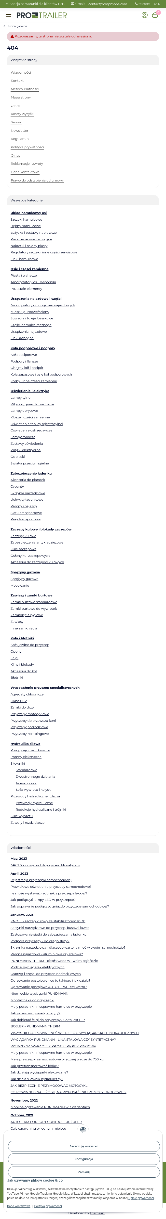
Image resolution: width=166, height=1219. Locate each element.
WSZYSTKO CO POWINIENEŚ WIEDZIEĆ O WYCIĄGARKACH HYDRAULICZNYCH (75, 1033)
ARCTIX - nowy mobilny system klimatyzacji (45, 865)
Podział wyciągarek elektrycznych (38, 967)
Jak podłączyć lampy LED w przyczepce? (43, 900)
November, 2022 (24, 1100)
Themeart (97, 1213)
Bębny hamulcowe (26, 226)
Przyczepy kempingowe (30, 734)
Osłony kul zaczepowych (30, 556)
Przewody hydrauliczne (34, 803)
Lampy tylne (20, 397)
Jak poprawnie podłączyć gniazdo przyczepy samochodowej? (60, 906)
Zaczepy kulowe (23, 536)
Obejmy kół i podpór (27, 368)
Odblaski (18, 457)
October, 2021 (22, 1115)
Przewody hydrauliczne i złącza (35, 796)
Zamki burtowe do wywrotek (34, 608)
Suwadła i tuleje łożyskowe (32, 318)
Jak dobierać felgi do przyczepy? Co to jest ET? (48, 1020)
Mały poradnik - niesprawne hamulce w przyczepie (51, 1006)
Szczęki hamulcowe (26, 219)
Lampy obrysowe (24, 410)
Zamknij (84, 1172)
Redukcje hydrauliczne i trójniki (41, 809)
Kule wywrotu (22, 816)
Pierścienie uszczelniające (31, 239)
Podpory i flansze (24, 361)
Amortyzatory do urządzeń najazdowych (43, 305)
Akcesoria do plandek (28, 480)
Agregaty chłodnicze (27, 694)
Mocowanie (20, 585)
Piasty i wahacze (24, 275)
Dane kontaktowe (18, 1206)
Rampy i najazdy (24, 506)
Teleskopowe (26, 783)
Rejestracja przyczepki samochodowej (41, 880)
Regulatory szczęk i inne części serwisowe (44, 252)
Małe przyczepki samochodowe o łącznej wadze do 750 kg (57, 1059)
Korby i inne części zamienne (34, 381)
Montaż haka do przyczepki (32, 1000)
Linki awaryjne (22, 338)
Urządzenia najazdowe (29, 331)
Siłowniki (18, 763)
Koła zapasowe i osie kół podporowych (41, 374)
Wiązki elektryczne (26, 450)
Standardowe (26, 770)
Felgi (14, 658)
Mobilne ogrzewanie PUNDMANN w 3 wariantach (50, 1107)
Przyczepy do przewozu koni (33, 721)
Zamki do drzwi (23, 707)
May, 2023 (19, 858)
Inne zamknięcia (24, 628)
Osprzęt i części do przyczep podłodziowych (46, 974)
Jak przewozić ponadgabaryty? (35, 1013)
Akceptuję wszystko (83, 1146)
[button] (144, 15)
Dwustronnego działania (35, 776)
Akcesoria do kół (24, 671)
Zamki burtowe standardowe (34, 602)
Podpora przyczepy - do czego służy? (40, 941)
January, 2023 (22, 915)
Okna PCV (19, 701)
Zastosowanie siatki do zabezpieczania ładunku (48, 934)
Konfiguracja (84, 1159)
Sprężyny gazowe (24, 579)
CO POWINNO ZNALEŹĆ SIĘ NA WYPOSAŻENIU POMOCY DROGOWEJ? (68, 1092)
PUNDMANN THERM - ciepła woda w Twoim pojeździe (54, 961)
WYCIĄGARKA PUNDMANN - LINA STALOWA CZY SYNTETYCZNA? (63, 1039)
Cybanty (17, 486)
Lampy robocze (23, 437)
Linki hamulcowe (24, 259)
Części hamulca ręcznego (31, 325)
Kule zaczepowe (23, 549)
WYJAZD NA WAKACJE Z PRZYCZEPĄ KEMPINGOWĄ (53, 1046)
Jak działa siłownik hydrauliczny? (37, 1079)
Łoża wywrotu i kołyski (34, 789)
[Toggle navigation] (8, 15)
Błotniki (17, 677)
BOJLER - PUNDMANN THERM (35, 1026)
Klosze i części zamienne (30, 417)
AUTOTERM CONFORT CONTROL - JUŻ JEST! (46, 1122)
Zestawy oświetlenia (27, 443)
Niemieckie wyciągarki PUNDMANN (39, 993)
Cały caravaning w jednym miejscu (38, 1128)
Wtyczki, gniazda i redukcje (32, 404)
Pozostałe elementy (26, 289)
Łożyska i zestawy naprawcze (34, 232)
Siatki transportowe (26, 513)
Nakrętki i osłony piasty (29, 246)
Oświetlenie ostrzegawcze (31, 430)
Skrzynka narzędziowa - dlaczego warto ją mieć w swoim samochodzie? (68, 947)
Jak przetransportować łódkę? (35, 1066)
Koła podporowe (24, 355)
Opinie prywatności (141, 1198)
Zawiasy (17, 622)
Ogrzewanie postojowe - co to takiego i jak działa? (50, 980)
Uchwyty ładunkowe (27, 499)
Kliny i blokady (22, 664)
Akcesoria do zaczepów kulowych (37, 562)
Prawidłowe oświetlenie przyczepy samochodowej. (51, 887)
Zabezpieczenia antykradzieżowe (37, 542)
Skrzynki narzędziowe (28, 493)
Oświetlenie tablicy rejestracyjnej (37, 424)
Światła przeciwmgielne (30, 463)
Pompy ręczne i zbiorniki (30, 750)
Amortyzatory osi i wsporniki (33, 282)
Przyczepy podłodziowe (29, 727)
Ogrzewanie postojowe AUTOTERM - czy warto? (49, 987)
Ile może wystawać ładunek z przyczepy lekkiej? (49, 893)
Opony (16, 651)
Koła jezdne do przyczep (30, 645)
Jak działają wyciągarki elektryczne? (39, 1072)
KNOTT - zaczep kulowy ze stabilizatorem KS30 (48, 921)
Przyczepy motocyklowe (30, 714)
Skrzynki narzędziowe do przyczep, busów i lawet (50, 928)
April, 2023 (19, 873)
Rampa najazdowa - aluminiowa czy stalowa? (47, 954)
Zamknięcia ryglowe (27, 615)
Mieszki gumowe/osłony (30, 312)
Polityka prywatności (48, 1206)
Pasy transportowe (26, 519)
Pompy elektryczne (26, 757)
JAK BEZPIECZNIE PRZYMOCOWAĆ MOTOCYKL (49, 1085)
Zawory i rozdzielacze (27, 822)
